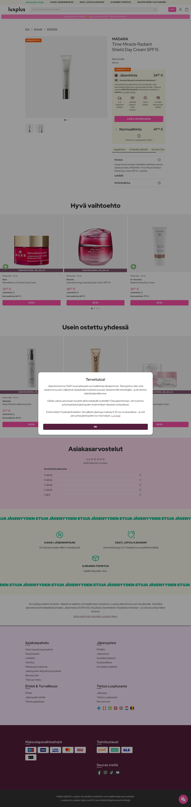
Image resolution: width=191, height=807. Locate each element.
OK (95, 426)
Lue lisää (115, 415)
